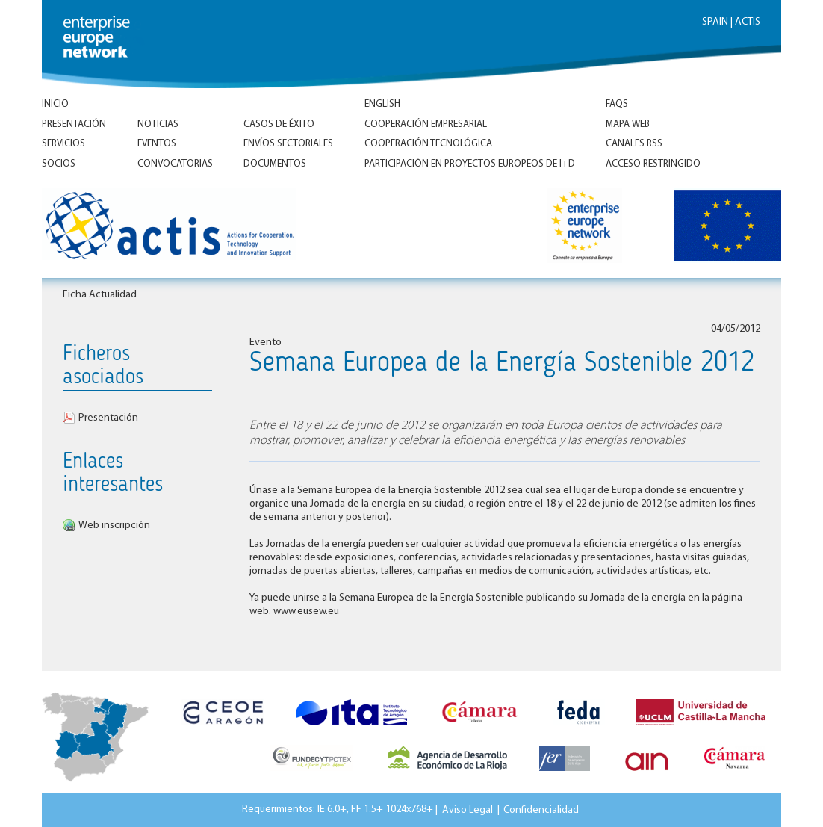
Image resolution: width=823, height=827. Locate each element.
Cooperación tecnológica (428, 144)
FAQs (617, 104)
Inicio (55, 104)
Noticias (157, 124)
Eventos (156, 144)
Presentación (74, 124)
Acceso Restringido (653, 164)
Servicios (63, 144)
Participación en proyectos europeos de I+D (469, 164)
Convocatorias (175, 164)
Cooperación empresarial (425, 124)
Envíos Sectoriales (288, 144)
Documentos (274, 164)
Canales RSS (634, 144)
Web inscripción (114, 525)
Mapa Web (628, 124)
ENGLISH (382, 104)
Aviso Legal (467, 809)
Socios (58, 164)
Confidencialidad (541, 809)
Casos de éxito (278, 124)
